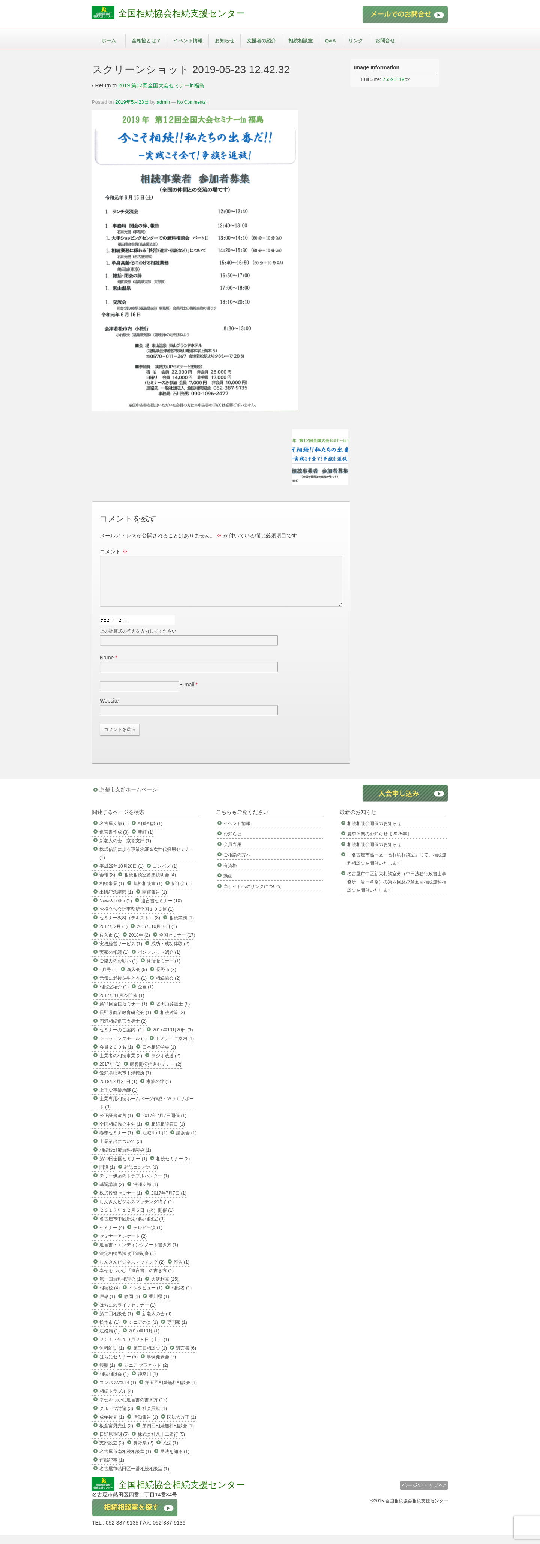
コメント (114, 552)
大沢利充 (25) (164, 1288)
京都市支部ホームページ (128, 798)
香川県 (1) (159, 1305)
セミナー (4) (111, 1236)
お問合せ (385, 40)
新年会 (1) (181, 892)
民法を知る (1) (174, 1460)
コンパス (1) (165, 875)
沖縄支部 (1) (145, 1193)
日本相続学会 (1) (159, 1056)
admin (163, 102)
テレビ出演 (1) (147, 1236)
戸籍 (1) (107, 1305)
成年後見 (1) (111, 1426)
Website (109, 710)
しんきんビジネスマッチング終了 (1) (136, 1210)
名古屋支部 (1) (114, 832)
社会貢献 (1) (154, 1417)
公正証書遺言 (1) (116, 1124)
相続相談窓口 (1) (168, 1133)
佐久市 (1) (109, 944)
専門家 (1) (177, 1331)
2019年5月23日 (132, 102)
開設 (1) (107, 1176)
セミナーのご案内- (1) (121, 1038)
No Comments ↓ (193, 102)
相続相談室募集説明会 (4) (150, 883)
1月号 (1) (108, 978)
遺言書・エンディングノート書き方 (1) (138, 1253)
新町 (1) (145, 841)
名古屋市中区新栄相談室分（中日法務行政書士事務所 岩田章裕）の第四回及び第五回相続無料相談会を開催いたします (396, 891)
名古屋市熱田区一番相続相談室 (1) (134, 1477)
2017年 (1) (110, 1073)
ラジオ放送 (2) (165, 1064)
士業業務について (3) (120, 1150)
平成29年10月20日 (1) (121, 875)
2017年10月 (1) (144, 1340)
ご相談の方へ (237, 864)
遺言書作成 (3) (114, 841)
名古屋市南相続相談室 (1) (125, 1460)
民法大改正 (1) (181, 1426)
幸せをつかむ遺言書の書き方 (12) (133, 1408)
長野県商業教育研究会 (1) (125, 1021)
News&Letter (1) (115, 909)
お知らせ (224, 40)
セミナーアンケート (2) (123, 1245)
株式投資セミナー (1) (120, 1202)
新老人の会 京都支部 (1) (125, 849)
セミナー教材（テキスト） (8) (129, 926)
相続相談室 (300, 40)
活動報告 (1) (145, 1426)
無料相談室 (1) (147, 892)
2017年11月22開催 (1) (121, 1004)
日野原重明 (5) (114, 1443)
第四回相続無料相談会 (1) (168, 1434)
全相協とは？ (146, 40)
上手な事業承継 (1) (118, 1099)
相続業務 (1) (181, 926)
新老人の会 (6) (156, 1322)
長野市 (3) (166, 978)
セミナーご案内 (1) (175, 1047)
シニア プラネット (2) (146, 1374)
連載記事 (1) (111, 1469)
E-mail (186, 694)
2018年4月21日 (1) (118, 1090)
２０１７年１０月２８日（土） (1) (134, 1348)
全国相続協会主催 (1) (120, 1133)
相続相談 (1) (150, 832)
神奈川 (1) (148, 1383)
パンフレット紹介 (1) (159, 961)
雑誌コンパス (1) (141, 1176)
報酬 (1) (107, 1374)
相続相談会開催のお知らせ (374, 832)
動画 (228, 885)
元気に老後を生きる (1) (123, 987)
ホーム (108, 40)
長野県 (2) (143, 1451)
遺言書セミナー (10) (161, 909)
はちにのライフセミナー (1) (127, 1314)
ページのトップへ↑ (424, 1494)
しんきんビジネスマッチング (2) (132, 1271)
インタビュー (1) (145, 1296)
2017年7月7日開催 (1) (164, 1124)
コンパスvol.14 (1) (117, 1391)
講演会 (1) (186, 1141)
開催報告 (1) (154, 901)
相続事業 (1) (111, 892)
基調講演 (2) (111, 1193)
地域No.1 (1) (154, 1141)
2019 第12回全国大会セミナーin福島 (161, 85)
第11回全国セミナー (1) (123, 1013)
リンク (355, 40)
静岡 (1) (132, 1305)
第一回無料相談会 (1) (120, 1288)
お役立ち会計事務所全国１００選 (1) (136, 918)
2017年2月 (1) (113, 935)
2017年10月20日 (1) (173, 1038)
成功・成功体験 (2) (170, 952)
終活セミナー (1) (163, 970)
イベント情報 (187, 40)
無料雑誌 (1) (111, 1357)
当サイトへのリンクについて (253, 895)
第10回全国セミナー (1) (123, 1167)
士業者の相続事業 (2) (120, 1064)
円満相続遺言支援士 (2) (123, 1030)
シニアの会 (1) (143, 1331)
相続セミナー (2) (173, 1167)
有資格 (230, 874)
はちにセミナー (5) (118, 1365)
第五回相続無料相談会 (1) (171, 1391)
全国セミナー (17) (177, 944)
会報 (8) (107, 883)
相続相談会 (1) (114, 1383)
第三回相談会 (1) (150, 1357)
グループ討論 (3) (116, 1417)
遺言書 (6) (186, 1357)
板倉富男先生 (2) (116, 1434)
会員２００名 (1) (116, 1056)
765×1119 (393, 79)
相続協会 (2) (168, 987)
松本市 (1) (109, 1331)
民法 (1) (170, 1451)
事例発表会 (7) (161, 1365)
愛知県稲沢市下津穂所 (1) (125, 1082)
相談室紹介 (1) (114, 995)
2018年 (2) (139, 944)
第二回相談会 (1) (116, 1322)
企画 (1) (145, 995)
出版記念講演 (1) (116, 901)
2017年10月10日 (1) (156, 935)
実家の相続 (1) (114, 961)
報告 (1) (181, 1271)
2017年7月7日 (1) (168, 1202)
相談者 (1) (181, 1296)
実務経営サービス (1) (120, 952)
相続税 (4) (109, 1296)
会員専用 (233, 853)
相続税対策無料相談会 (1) (125, 1159)
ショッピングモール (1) (123, 1047)
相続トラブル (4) (116, 1400)
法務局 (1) (109, 1340)
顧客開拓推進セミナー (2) (156, 1073)
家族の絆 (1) (158, 1090)
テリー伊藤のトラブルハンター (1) (134, 1184)
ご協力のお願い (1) (118, 970)
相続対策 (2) (172, 1021)
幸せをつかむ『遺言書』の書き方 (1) (136, 1279)
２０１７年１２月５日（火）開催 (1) (136, 1219)
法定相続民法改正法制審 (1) (127, 1262)
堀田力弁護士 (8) (173, 1013)
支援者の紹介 (261, 40)
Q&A (330, 40)
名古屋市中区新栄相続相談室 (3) (132, 1228)
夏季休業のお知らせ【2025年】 (379, 843)
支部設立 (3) (111, 1451)
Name (107, 667)
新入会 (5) (137, 978)
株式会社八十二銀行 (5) (161, 1443)
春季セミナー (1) (116, 1141)
